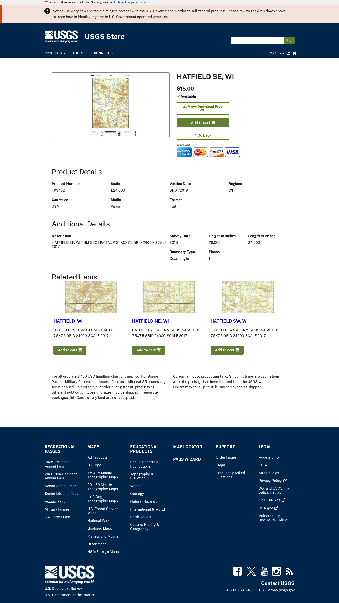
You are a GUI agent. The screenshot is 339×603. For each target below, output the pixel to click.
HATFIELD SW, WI (229, 321)
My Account (280, 53)
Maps (93, 446)
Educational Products (144, 449)
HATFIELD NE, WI (150, 321)
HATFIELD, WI (67, 321)
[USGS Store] (170, 36)
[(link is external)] (271, 481)
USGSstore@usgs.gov (277, 590)
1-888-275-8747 (238, 590)
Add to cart (203, 123)
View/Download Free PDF (203, 108)
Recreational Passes (60, 449)
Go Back (202, 135)
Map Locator (187, 446)
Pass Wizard (187, 459)
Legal (265, 446)
